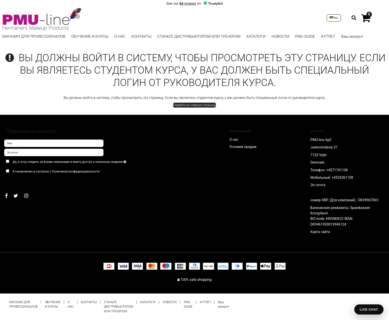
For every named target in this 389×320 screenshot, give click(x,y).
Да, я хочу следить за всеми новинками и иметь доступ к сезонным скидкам (77, 161)
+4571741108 (337, 170)
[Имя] (53, 143)
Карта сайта (320, 232)
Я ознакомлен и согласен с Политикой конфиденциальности (56, 171)
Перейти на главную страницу (194, 105)
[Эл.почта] (53, 152)
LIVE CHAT (369, 309)
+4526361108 (342, 177)
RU (333, 17)
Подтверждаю (19, 181)
